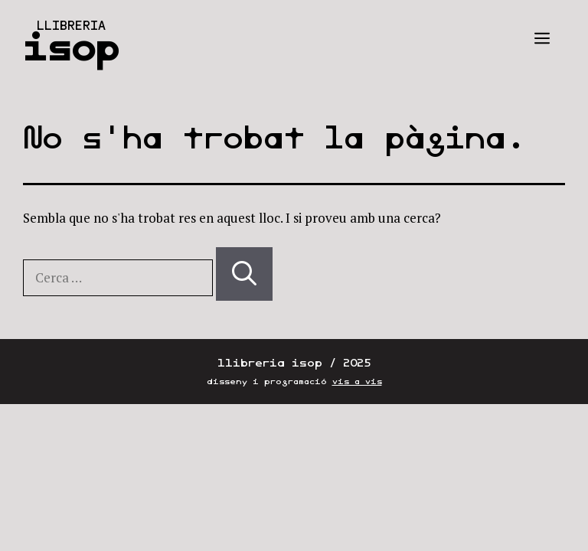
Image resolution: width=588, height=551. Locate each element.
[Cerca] (244, 274)
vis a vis (357, 381)
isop (71, 47)
